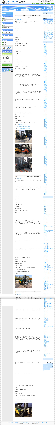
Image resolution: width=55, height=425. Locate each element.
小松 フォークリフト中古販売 (48, 308)
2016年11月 (45, 157)
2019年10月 (45, 121)
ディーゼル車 (46, 247)
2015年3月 (45, 178)
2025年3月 (45, 55)
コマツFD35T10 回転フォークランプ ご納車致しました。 (28, 176)
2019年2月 (45, 128)
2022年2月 (45, 92)
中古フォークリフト (6, 18)
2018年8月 (45, 135)
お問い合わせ (5, 44)
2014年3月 (45, 191)
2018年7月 (45, 136)
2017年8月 (45, 147)
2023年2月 (45, 80)
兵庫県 (45, 297)
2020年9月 (45, 110)
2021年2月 (45, 105)
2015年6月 (45, 175)
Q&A (4, 37)
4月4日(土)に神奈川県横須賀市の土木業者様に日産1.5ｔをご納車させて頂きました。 (48, 21)
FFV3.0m (45, 211)
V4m (44, 229)
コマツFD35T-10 (46, 241)
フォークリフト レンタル (7, 30)
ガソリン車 (45, 235)
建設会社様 (45, 322)
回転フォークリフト (47, 304)
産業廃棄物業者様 (46, 341)
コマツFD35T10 (46, 242)
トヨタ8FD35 (46, 259)
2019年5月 (45, 125)
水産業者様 (45, 335)
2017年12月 (45, 143)
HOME (8, 422)
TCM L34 (45, 225)
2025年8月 (45, 51)
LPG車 (45, 217)
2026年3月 (45, 45)
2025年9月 (45, 50)
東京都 (45, 333)
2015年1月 (45, 180)
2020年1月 (45, 119)
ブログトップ (45, 13)
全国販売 (45, 296)
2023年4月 (45, 78)
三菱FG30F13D (46, 285)
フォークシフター (46, 269)
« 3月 (43, 370)
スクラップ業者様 (46, 246)
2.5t (44, 198)
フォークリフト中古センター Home (7, 13)
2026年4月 (45, 44)
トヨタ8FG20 (46, 261)
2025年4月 (45, 54)
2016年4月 (45, 164)
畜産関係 (45, 343)
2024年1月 (45, 69)
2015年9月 (45, 172)
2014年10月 (45, 183)
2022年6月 (45, 88)
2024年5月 (45, 65)
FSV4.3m (45, 213)
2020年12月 (45, 107)
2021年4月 (45, 103)
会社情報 (4, 42)
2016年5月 (45, 163)
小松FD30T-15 (46, 309)
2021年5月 (45, 102)
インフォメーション (7, 35)
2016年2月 (45, 166)
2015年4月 (45, 177)
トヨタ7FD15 (46, 251)
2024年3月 (45, 67)
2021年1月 (45, 106)
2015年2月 (45, 179)
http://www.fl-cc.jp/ (22, 124)
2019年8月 (45, 123)
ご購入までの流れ (6, 20)
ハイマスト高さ (46, 263)
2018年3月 (45, 140)
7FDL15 (45, 209)
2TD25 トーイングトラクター (48, 205)
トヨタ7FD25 (46, 253)
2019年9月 (45, 122)
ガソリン (45, 234)
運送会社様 (45, 352)
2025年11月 (45, 48)
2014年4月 (45, 190)
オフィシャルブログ (7, 69)
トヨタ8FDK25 (46, 260)
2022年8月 (45, 86)
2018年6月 (45, 137)
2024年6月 (45, 64)
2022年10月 (45, 84)
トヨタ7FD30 (46, 254)
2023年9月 (45, 72)
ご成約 (45, 232)
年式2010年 (45, 315)
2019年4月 (45, 126)
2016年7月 (45, 161)
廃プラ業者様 (46, 320)
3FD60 (45, 206)
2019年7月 (45, 124)
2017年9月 (45, 146)
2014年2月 (45, 192)
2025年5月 (45, 53)
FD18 (44, 210)
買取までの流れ (5, 25)
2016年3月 (45, 165)
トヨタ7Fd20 (46, 252)
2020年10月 (45, 109)
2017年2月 (45, 154)
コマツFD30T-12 (46, 240)
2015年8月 (45, 173)
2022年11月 (45, 83)
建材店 (45, 321)
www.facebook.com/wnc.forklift (25, 128)
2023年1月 (45, 81)
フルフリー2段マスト (47, 271)
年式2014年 (45, 316)
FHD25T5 (45, 212)
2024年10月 (45, 61)
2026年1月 (45, 46)
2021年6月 (45, 101)
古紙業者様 (45, 301)
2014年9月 (45, 184)
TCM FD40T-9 (46, 224)
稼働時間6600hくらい (47, 347)
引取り (45, 323)
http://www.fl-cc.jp (46, 215)
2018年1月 (45, 142)
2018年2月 (45, 141)
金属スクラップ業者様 (47, 353)
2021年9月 (45, 98)
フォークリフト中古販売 (47, 270)
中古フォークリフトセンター (48, 287)
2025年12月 (45, 47)
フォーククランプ (46, 266)
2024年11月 (45, 60)
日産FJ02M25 (46, 327)
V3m (44, 227)
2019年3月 (45, 127)
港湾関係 (45, 339)
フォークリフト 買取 (7, 23)
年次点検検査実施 (46, 319)
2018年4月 (45, 139)
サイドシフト (46, 245)
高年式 (45, 356)
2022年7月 (45, 87)
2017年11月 (45, 144)
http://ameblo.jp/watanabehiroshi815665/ (23, 126)
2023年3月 (45, 79)
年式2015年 (45, 317)
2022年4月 (45, 90)
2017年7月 (45, 148)
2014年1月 (45, 193)
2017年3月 (45, 153)
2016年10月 (45, 158)
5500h (44, 207)
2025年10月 (45, 49)
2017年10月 (45, 145)
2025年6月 (45, 52)
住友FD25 (45, 291)
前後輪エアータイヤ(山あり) (48, 298)
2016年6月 (45, 162)
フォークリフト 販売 (7, 16)
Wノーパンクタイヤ (47, 231)
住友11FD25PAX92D (47, 290)
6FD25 (45, 208)
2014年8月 (45, 185)
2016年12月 (45, 156)
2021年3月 (45, 104)
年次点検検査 (46, 318)
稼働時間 (45, 345)
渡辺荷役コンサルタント (47, 336)
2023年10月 (45, 71)
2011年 (45, 204)
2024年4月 (45, 66)
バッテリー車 (46, 264)
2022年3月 (45, 91)
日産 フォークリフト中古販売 (48, 326)
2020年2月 (45, 118)
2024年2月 (45, 68)
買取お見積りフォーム (6, 27)
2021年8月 (45, 99)
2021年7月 (45, 100)
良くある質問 (7, 65)
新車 (44, 325)
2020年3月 (45, 117)
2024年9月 (45, 62)
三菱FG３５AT (46, 286)
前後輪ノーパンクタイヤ (47, 299)
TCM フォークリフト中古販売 (48, 226)
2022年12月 (45, 82)
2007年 (45, 203)
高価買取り (45, 354)
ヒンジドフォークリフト (47, 265)
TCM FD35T (45, 223)
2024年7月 (45, 63)
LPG (44, 216)
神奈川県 (45, 344)
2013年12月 (45, 194)
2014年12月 (45, 181)
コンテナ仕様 (46, 243)
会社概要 (7, 40)
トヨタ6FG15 (46, 250)
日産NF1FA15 (46, 328)
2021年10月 (45, 97)
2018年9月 (45, 134)
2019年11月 (45, 120)
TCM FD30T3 (46, 222)
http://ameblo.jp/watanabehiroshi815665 (49, 214)
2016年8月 (45, 160)
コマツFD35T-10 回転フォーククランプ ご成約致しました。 (28, 291)
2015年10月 (45, 171)
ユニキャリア (46, 280)
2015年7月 (45, 174)
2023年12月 (45, 70)
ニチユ (45, 262)
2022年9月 (45, 85)
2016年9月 (45, 159)
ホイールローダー (46, 279)
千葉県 (45, 300)
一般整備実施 (46, 283)
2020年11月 (45, 108)
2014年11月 (45, 182)
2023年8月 (45, 73)
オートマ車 (45, 233)
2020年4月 (45, 116)
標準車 (45, 334)
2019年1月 (45, 129)
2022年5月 (45, 89)
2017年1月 (45, 155)
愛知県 (45, 324)
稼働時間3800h (46, 346)
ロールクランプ (46, 281)
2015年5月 (45, 176)
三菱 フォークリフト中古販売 (48, 284)
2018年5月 (45, 138)
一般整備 (45, 282)
